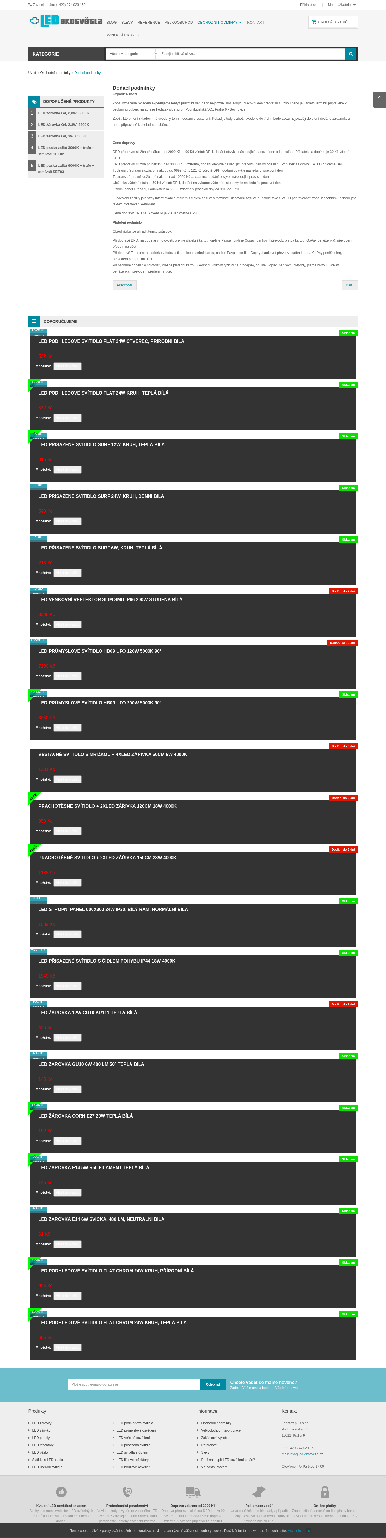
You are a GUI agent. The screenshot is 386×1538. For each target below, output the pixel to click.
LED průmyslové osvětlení (136, 1430)
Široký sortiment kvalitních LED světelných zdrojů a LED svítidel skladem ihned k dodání (61, 1504)
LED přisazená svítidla (133, 1445)
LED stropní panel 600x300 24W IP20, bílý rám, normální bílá (113, 909)
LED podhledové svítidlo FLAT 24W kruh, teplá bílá (104, 393)
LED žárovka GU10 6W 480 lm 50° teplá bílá (91, 1064)
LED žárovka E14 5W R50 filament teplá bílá (94, 1167)
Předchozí (124, 285)
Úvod (32, 73)
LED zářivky (41, 1430)
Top (379, 99)
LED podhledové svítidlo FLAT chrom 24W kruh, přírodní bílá (116, 1270)
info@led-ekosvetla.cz (306, 1454)
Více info (294, 1531)
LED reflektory (43, 1445)
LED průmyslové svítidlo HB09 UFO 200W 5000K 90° (100, 702)
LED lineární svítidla (47, 1467)
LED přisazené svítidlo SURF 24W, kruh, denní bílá (101, 496)
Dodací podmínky (134, 88)
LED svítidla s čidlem (132, 1452)
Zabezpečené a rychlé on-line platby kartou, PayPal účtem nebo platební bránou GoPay (325, 1501)
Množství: (43, 366)
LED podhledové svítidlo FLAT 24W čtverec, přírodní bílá (111, 341)
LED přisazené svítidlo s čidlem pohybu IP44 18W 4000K (107, 961)
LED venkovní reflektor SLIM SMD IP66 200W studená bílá (111, 599)
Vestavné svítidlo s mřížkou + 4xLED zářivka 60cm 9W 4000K (113, 754)
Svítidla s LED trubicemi (50, 1460)
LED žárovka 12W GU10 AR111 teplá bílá (88, 1012)
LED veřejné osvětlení (133, 1438)
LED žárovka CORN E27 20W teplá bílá (86, 1116)
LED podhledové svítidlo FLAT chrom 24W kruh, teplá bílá (113, 1322)
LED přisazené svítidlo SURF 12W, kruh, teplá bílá (102, 444)
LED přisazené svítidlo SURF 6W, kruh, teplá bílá (100, 547)
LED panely (41, 1438)
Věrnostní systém (214, 1467)
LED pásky (40, 1452)
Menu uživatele (339, 5)
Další (349, 285)
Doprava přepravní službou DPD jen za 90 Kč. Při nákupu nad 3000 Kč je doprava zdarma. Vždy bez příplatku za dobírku (193, 1504)
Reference (209, 1445)
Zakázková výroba (215, 1438)
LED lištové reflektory (133, 1460)
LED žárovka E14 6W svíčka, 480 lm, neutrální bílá (101, 1219)
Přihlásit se (308, 5)
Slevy (205, 1452)
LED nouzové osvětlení (134, 1467)
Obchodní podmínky (55, 73)
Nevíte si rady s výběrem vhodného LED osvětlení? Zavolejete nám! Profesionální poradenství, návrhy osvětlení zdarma (127, 1504)
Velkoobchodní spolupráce (221, 1430)
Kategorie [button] (46, 54)
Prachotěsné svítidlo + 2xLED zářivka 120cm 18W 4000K (108, 806)
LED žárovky (42, 1423)
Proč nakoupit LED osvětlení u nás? (228, 1460)
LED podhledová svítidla (135, 1423)
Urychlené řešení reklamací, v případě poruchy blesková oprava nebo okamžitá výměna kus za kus (259, 1504)
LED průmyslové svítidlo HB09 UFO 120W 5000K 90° (100, 651)
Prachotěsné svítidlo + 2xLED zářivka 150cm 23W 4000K (108, 857)
